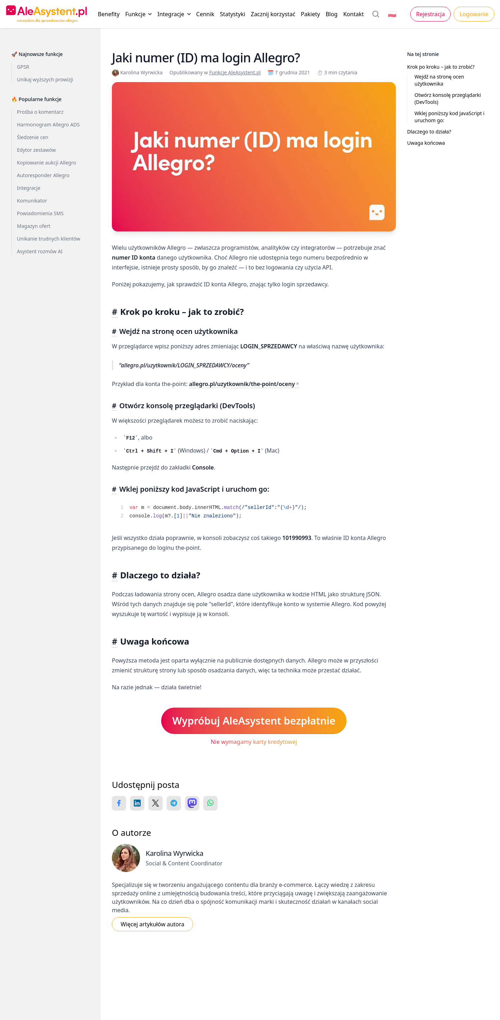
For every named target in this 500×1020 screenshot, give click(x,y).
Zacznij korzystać (273, 14)
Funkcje (138, 15)
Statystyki (232, 14)
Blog (331, 14)
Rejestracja (430, 14)
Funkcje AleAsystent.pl (235, 72)
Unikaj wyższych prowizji (45, 79)
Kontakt (353, 14)
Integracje (173, 15)
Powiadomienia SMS (40, 213)
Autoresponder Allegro (43, 175)
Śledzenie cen (32, 137)
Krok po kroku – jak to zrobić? (441, 66)
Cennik (205, 14)
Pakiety (310, 14)
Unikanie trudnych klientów (48, 238)
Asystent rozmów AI (40, 251)
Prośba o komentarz (40, 111)
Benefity (109, 14)
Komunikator (32, 200)
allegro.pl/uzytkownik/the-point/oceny (242, 384)
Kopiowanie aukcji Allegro (46, 162)
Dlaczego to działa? (429, 131)
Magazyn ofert (33, 226)
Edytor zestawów (36, 150)
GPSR (23, 66)
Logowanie (474, 14)
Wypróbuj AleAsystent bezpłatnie (254, 720)
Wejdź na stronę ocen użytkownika (439, 80)
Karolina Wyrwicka (138, 72)
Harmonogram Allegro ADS (48, 124)
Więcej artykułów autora (152, 924)
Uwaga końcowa (426, 142)
